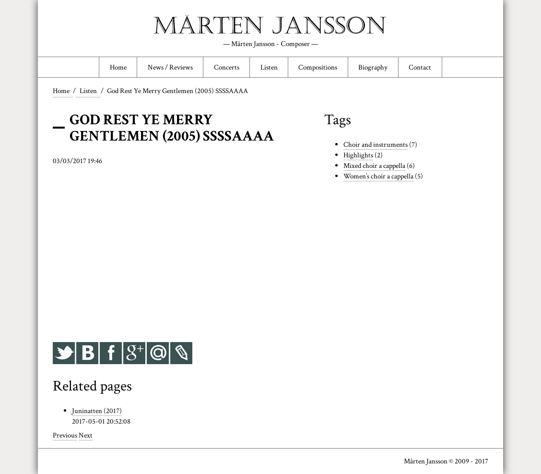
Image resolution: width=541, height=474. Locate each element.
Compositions (317, 67)
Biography (373, 67)
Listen (269, 67)
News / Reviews (170, 67)
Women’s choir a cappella (378, 176)
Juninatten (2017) (97, 410)
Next (86, 435)
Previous (65, 435)
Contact (420, 67)
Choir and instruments (375, 144)
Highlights (358, 155)
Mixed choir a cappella (374, 165)
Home (118, 67)
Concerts (226, 67)
